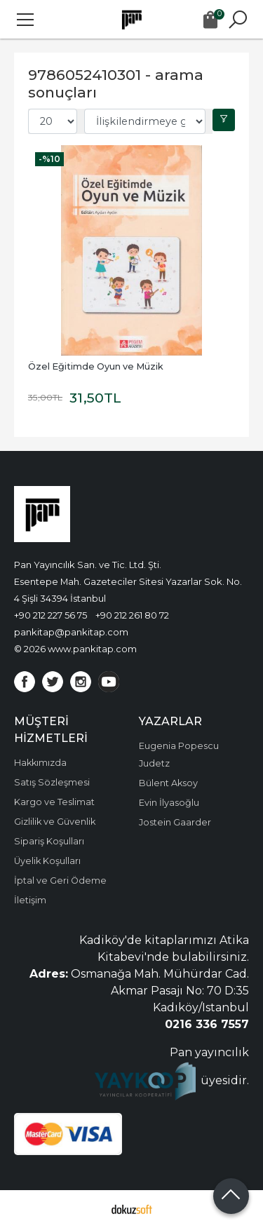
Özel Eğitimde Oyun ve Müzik (95, 366)
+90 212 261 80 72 (132, 615)
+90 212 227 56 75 (50, 615)
